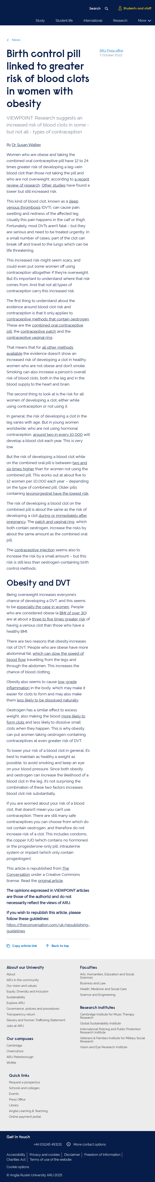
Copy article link (22, 946)
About (11, 974)
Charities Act (16, 1160)
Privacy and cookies (45, 1155)
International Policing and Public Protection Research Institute (110, 1030)
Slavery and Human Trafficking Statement (36, 1020)
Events (14, 1094)
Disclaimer (72, 1155)
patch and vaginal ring (54, 521)
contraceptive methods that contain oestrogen (48, 319)
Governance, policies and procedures (33, 1009)
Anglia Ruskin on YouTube (27, 1144)
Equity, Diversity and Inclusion (27, 991)
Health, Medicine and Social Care (103, 989)
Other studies (53, 185)
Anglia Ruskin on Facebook (9, 1144)
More (145, 21)
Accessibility (16, 1155)
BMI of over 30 (73, 613)
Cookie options (18, 1167)
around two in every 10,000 (58, 434)
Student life (64, 21)
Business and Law (93, 983)
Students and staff (134, 8)
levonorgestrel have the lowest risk (57, 493)
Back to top (57, 946)
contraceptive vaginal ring (29, 337)
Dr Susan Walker (26, 144)
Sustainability (16, 997)
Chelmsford (15, 1051)
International (93, 21)
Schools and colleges (24, 1088)
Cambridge (14, 1045)
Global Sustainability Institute (100, 1023)
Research (120, 21)
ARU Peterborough (20, 1057)
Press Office (17, 1099)
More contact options (86, 1144)
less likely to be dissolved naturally (47, 700)
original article (50, 880)
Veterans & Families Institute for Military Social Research (112, 1039)
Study (40, 21)
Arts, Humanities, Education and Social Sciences (107, 975)
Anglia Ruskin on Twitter (21, 1144)
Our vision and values (22, 986)
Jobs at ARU (15, 1026)
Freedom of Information (102, 1155)
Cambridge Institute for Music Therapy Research (107, 1016)
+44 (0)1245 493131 (48, 1144)
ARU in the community (23, 980)
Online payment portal (25, 1117)
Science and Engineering (97, 995)
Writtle (11, 1063)
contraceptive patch (38, 331)
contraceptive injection (34, 550)
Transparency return (21, 1014)
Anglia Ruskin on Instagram (15, 1144)
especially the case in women (43, 607)
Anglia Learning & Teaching (28, 1111)
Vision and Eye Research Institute (103, 1047)
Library (14, 1105)
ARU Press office (111, 50)
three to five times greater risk (58, 619)
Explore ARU (16, 1003)
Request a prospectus (24, 1082)
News (13, 40)
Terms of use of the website (50, 1160)
